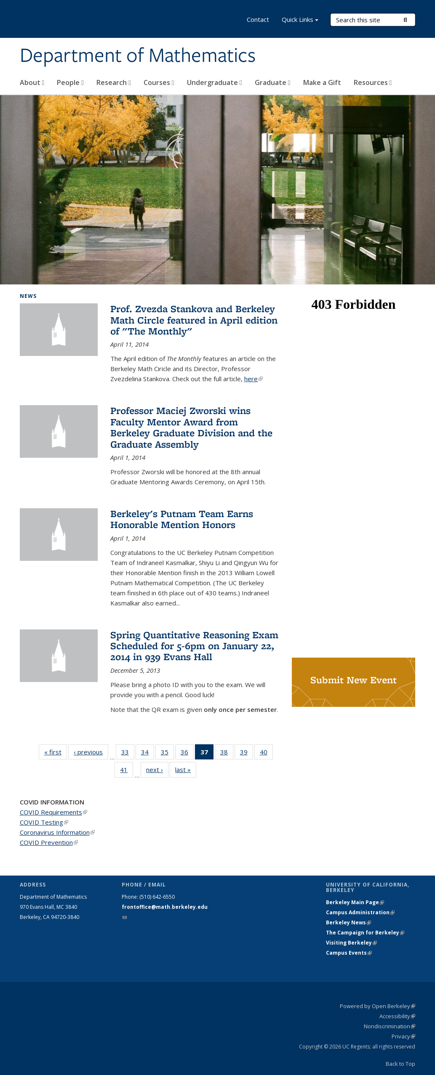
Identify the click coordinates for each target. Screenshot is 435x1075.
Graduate (273, 82)
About (32, 82)
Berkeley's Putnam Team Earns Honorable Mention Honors (181, 519)
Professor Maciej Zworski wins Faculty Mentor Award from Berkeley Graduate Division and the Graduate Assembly (191, 427)
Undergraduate (214, 82)
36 (187, 753)
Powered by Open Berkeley (377, 1006)
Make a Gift (322, 82)
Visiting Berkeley (351, 942)
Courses (159, 82)
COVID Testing (44, 822)
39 (246, 753)
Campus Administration (360, 912)
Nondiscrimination (389, 1026)
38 (226, 753)
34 (147, 753)
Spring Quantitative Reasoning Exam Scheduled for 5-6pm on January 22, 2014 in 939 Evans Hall (194, 646)
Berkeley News (348, 922)
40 (266, 753)
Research (113, 82)
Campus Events (349, 952)
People (70, 82)
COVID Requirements (53, 812)
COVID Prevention (49, 842)
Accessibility (397, 1016)
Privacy (403, 1036)
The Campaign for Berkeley (365, 932)
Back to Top (400, 1063)
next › (157, 769)
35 (167, 753)
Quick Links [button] (300, 20)
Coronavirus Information (57, 832)
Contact (258, 19)
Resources (373, 82)
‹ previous (91, 751)
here (253, 378)
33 (127, 753)
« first (55, 751)
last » (185, 769)
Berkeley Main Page (355, 902)
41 (126, 771)
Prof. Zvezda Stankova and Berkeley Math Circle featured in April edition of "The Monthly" (194, 319)
